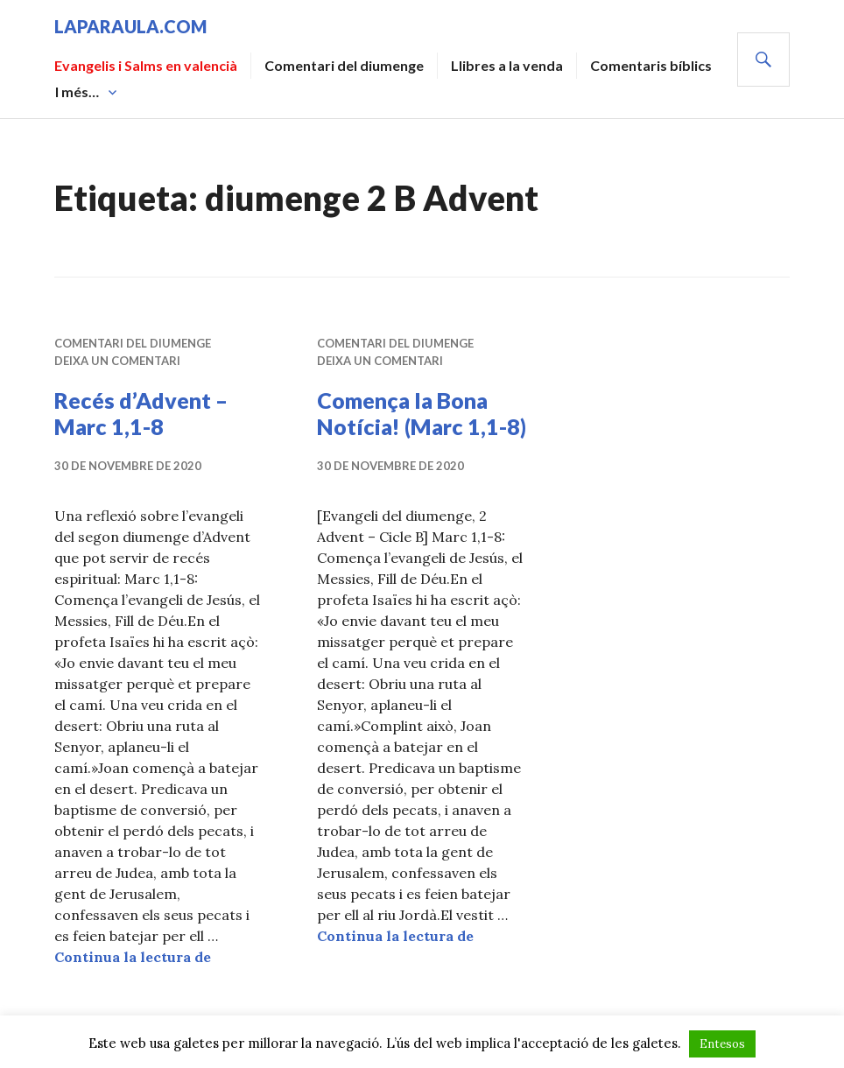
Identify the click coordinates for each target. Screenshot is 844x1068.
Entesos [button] (722, 1043)
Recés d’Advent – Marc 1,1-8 (141, 413)
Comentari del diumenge (344, 65)
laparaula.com (130, 26)
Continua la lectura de (132, 957)
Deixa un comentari (117, 361)
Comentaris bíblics (651, 65)
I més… (77, 91)
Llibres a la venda (507, 65)
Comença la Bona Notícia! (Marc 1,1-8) (421, 413)
